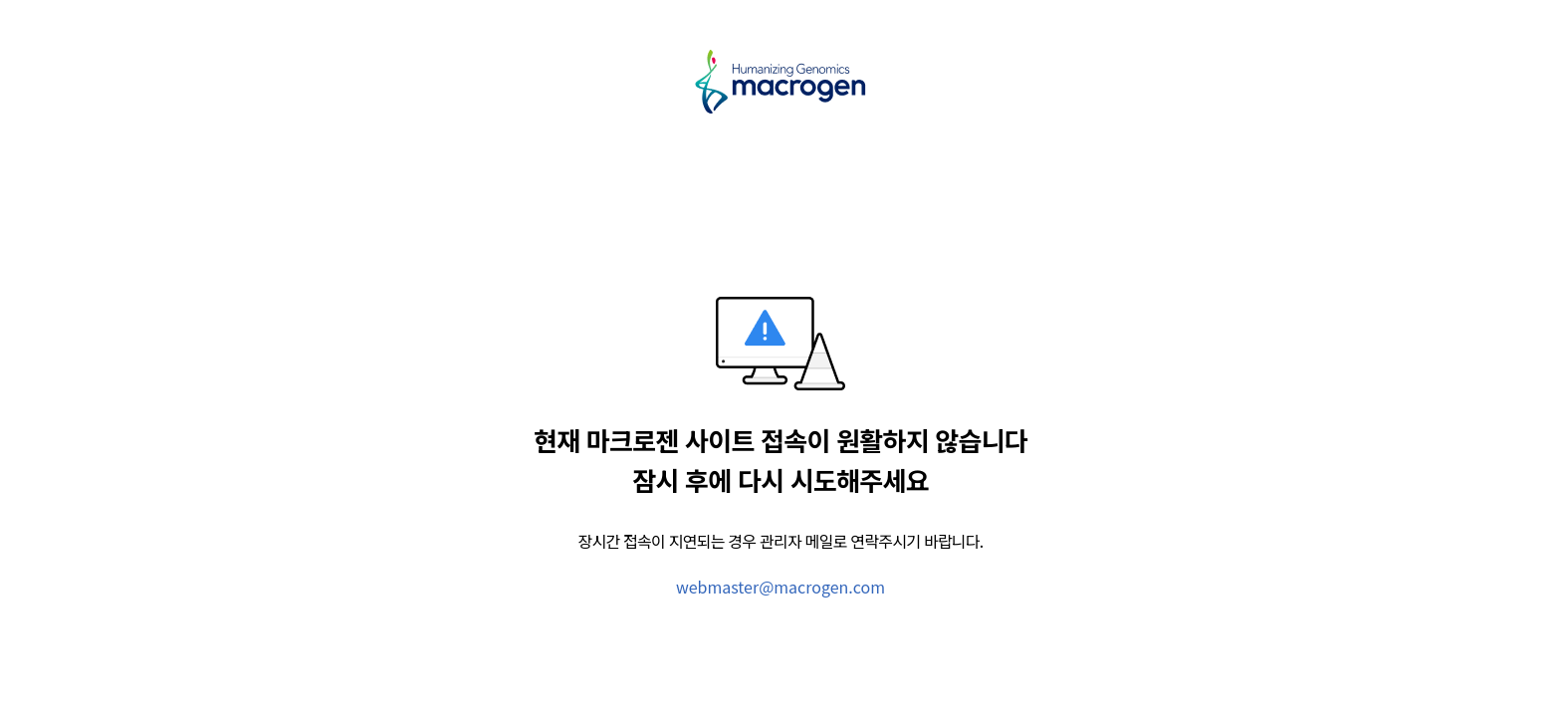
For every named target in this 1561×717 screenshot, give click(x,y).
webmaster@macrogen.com (780, 586)
